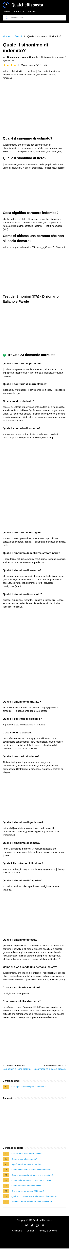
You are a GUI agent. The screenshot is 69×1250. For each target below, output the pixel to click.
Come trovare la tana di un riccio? (26, 1186)
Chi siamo (17, 1231)
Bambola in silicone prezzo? (17, 1069)
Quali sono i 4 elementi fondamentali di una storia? (34, 1196)
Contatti (30, 1231)
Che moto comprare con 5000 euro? (27, 1191)
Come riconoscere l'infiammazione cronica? (31, 1170)
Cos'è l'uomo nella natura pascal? (26, 1154)
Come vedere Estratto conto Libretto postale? (32, 1180)
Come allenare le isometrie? (24, 1159)
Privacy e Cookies (48, 1231)
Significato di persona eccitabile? (26, 1164)
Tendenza (19, 11)
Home (6, 36)
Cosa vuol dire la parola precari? (50, 1069)
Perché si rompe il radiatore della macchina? (31, 1202)
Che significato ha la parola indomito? (28, 1086)
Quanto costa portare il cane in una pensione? (32, 1175)
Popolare (32, 11)
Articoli (6, 11)
